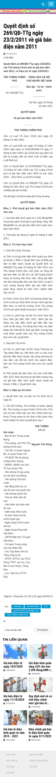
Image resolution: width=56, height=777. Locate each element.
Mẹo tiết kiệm (36, 754)
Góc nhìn (10, 754)
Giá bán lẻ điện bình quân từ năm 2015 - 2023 (14, 733)
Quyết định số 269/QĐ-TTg (26, 611)
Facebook (43, 630)
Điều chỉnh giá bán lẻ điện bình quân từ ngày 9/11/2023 (40, 733)
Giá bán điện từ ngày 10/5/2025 (13, 664)
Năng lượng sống (39, 760)
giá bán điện (33, 606)
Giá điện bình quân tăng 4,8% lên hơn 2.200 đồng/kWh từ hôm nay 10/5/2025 (40, 666)
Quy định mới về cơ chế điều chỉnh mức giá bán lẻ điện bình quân (40, 700)
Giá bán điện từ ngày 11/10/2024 (13, 698)
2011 (46, 606)
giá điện (18, 606)
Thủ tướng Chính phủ (17, 615)
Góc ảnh (10, 766)
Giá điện (10, 772)
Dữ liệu (33, 766)
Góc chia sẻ (11, 760)
